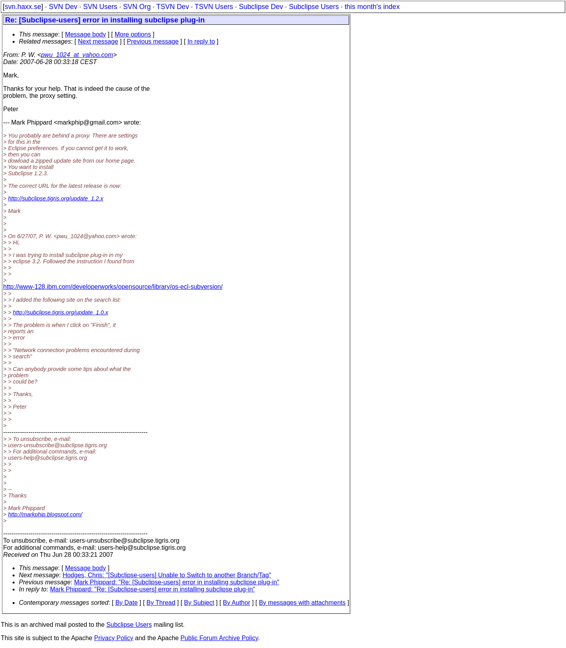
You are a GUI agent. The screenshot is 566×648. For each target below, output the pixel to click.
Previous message (153, 41)
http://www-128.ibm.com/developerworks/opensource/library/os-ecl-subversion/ (112, 286)
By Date (126, 602)
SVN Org (137, 7)
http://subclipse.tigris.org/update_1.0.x (60, 312)
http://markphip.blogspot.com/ (45, 514)
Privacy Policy (113, 638)
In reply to (201, 41)
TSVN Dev (172, 7)
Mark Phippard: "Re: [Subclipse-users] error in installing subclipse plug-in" (176, 582)
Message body (85, 34)
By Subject (199, 602)
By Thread (161, 602)
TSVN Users (214, 7)
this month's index (372, 7)
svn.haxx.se (23, 7)
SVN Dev (63, 7)
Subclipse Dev (261, 7)
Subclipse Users (314, 7)
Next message (98, 41)
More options (133, 34)
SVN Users (100, 7)
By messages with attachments (302, 602)
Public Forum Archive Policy (219, 638)
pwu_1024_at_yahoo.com (77, 54)
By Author (236, 602)
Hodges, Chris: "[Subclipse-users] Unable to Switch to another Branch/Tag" (166, 575)
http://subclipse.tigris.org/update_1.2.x (55, 198)
